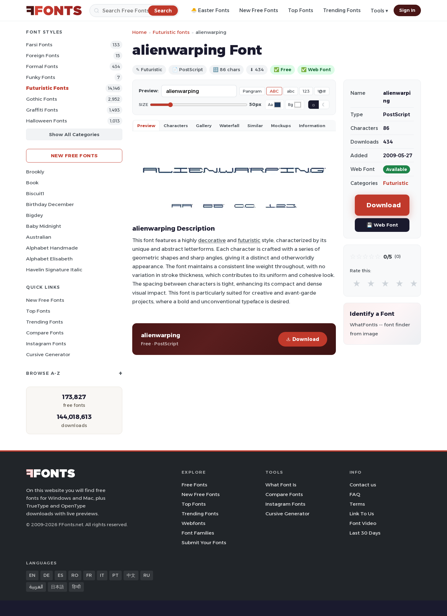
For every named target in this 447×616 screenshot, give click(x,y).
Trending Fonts (342, 10)
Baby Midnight (43, 226)
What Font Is (280, 485)
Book (32, 183)
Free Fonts (194, 485)
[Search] (134, 10)
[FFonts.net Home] (54, 11)
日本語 (57, 587)
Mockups (281, 125)
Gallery (203, 125)
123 (306, 91)
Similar (255, 125)
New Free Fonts (258, 10)
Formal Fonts (42, 66)
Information (312, 125)
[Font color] (277, 104)
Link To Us (362, 514)
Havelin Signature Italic (54, 270)
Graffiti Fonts (42, 110)
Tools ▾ (379, 11)
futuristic (249, 240)
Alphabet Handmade (52, 248)
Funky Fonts (40, 77)
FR (89, 575)
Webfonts (193, 523)
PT (115, 575)
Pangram (252, 91)
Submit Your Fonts (204, 542)
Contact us (363, 485)
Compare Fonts (45, 333)
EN (32, 575)
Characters (176, 125)
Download (302, 339)
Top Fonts (300, 10)
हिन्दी (76, 587)
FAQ (355, 494)
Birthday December (50, 204)
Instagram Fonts (46, 344)
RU (146, 575)
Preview (146, 125)
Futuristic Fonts (47, 88)
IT (102, 575)
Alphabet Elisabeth (49, 259)
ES (60, 575)
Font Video (363, 523)
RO (74, 575)
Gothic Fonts (41, 99)
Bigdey (34, 215)
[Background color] (297, 104)
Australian (38, 237)
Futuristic (395, 183)
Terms (357, 504)
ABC (274, 91)
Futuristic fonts (171, 32)
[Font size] (198, 104)
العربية (36, 587)
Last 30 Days (365, 533)
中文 (131, 575)
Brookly (35, 172)
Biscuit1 (35, 193)
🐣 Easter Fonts (210, 10)
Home (139, 32)
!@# (322, 91)
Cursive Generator (48, 354)
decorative (212, 240)
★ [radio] (357, 283)
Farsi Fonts (39, 45)
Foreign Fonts (42, 55)
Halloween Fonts (46, 121)
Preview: (149, 91)
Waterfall (229, 125)
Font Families (198, 533)
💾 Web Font (382, 225)
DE (46, 575)
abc (291, 91)
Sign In (407, 10)
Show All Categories (74, 134)
